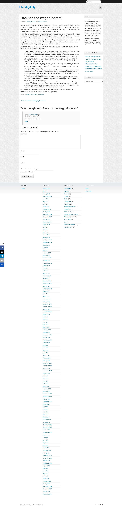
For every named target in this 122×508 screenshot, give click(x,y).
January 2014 (46, 237)
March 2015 (46, 206)
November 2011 (47, 283)
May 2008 (45, 381)
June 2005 (45, 471)
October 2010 (46, 309)
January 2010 (46, 332)
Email (23, 157)
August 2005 (46, 466)
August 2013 (46, 245)
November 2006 (47, 427)
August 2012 (46, 265)
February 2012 (47, 276)
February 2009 (47, 358)
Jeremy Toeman (42, 22)
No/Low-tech (34, 94)
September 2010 (47, 312)
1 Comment (41, 94)
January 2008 (46, 391)
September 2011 (47, 289)
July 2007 (45, 407)
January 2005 (46, 484)
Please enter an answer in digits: (29, 169)
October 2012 (46, 260)
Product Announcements (71, 214)
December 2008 (47, 363)
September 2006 (47, 432)
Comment (24, 134)
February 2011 (47, 299)
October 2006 (46, 430)
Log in (87, 188)
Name (23, 151)
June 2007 (45, 409)
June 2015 (45, 199)
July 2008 (45, 376)
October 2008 (46, 368)
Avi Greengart (33, 115)
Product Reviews (68, 217)
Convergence (67, 188)
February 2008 (47, 389)
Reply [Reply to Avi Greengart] (26, 121)
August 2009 (46, 342)
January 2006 (46, 453)
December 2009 (47, 335)
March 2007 (46, 417)
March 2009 (46, 355)
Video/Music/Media (69, 224)
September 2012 (47, 263)
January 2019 (46, 188)
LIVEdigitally (27, 7)
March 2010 (46, 327)
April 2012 (45, 271)
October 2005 (46, 460)
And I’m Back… (89, 71)
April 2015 (45, 204)
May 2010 (45, 322)
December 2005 (47, 455)
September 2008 (47, 371)
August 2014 (46, 224)
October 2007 (46, 399)
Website (23, 163)
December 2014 (47, 214)
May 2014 (45, 229)
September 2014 (47, 222)
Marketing (67, 204)
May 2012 (45, 268)
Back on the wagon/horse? (92, 56)
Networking (67, 209)
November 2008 (47, 365)
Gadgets (66, 191)
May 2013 (45, 250)
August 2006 (46, 435)
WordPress (88, 191)
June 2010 (45, 319)
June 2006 (45, 440)
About (22, 2)
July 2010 (45, 317)
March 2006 (46, 448)
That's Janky (67, 219)
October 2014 (46, 219)
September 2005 (47, 463)
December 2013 (47, 240)
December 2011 (47, 281)
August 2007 (46, 404)
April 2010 (45, 324)
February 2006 (47, 450)
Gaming (66, 194)
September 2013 (47, 242)
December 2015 (47, 196)
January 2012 (46, 278)
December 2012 (47, 258)
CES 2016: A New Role (91, 64)
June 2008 (45, 378)
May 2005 (45, 473)
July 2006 (45, 437)
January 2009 (46, 360)
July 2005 (45, 468)
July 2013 (45, 247)
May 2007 (45, 412)
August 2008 (46, 373)
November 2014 (47, 217)
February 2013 (47, 253)
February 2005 (47, 481)
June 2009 (45, 348)
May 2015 (45, 201)
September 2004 (47, 494)
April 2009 (45, 353)
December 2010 (47, 304)
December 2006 (47, 425)
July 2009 (45, 345)
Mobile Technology (69, 206)
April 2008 (45, 383)
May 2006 (45, 442)
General (28, 94)
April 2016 (45, 191)
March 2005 (46, 478)
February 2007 (47, 419)
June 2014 (45, 227)
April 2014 (45, 232)
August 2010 (46, 314)
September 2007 (47, 401)
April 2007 (45, 414)
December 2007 (47, 394)
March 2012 (46, 273)
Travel (66, 222)
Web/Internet (67, 227)
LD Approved (67, 201)
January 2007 (46, 422)
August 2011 (46, 291)
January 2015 (46, 212)
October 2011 (46, 286)
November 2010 (47, 306)
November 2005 (47, 458)
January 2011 (46, 301)
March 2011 (46, 296)
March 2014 (46, 235)
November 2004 (47, 489)
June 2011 (45, 294)
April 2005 (45, 476)
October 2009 (46, 337)
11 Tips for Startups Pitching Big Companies (33, 101)
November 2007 (47, 396)
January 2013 (46, 255)
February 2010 (47, 330)
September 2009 (47, 340)
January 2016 (46, 194)
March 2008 (46, 386)
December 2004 (47, 486)
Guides (66, 199)
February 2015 (47, 209)
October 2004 (46, 491)
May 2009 (45, 350)
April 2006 (45, 445)
